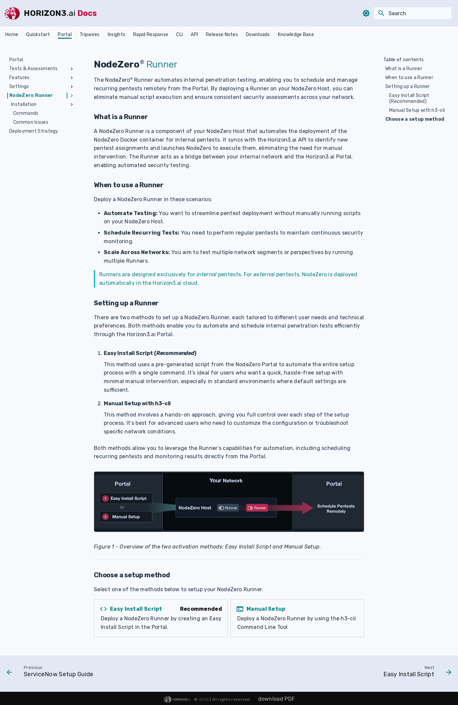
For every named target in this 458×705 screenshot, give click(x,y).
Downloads (258, 34)
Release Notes (222, 34)
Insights (116, 34)
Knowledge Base (296, 34)
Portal (65, 34)
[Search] (412, 13)
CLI (179, 34)
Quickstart (38, 34)
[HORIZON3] (11, 13)
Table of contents (403, 60)
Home (11, 34)
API (194, 34)
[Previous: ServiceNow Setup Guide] (52, 673)
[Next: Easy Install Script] (415, 673)
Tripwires (90, 34)
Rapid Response (150, 34)
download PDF (276, 699)
